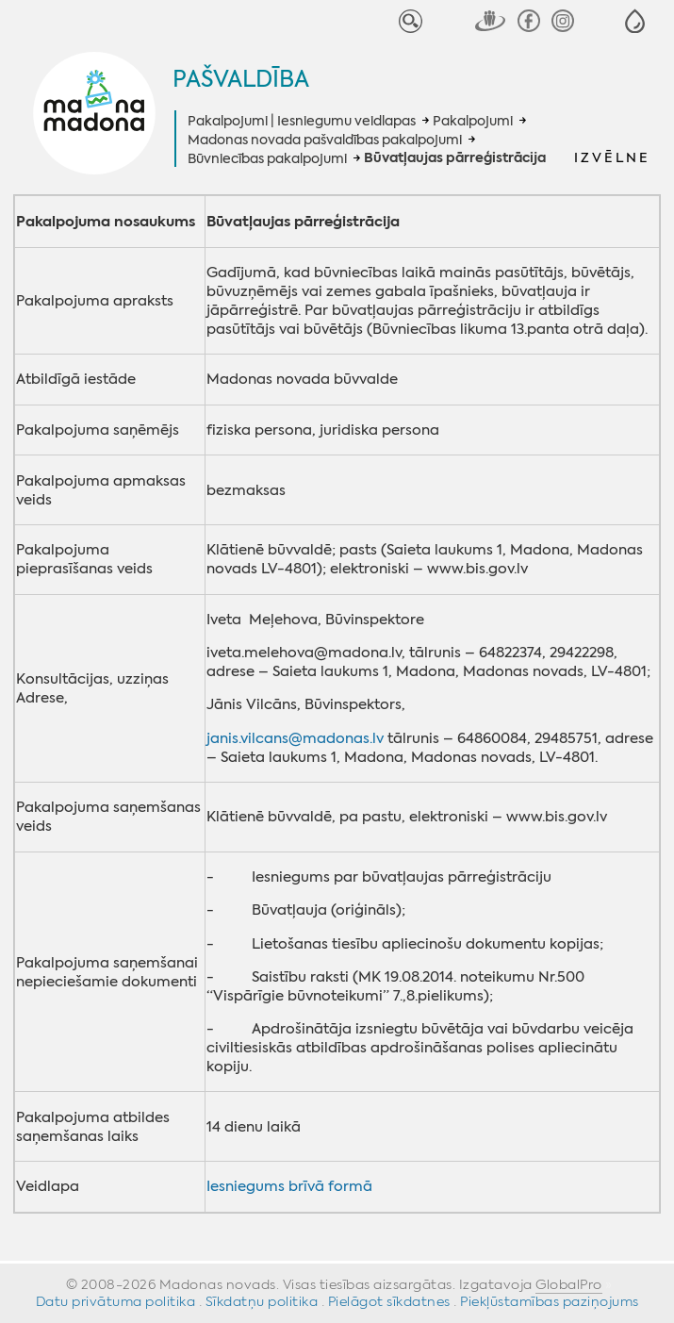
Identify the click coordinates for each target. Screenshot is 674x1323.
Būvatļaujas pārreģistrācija (455, 158)
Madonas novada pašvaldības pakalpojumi (325, 139)
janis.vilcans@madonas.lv (295, 738)
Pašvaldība (241, 79)
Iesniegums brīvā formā (289, 1186)
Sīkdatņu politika (262, 1301)
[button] (635, 21)
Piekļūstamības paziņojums (549, 1301)
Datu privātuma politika (116, 1301)
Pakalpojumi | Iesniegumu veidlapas (302, 120)
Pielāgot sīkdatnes (389, 1301)
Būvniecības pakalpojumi (267, 158)
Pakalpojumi (473, 120)
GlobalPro (568, 1284)
